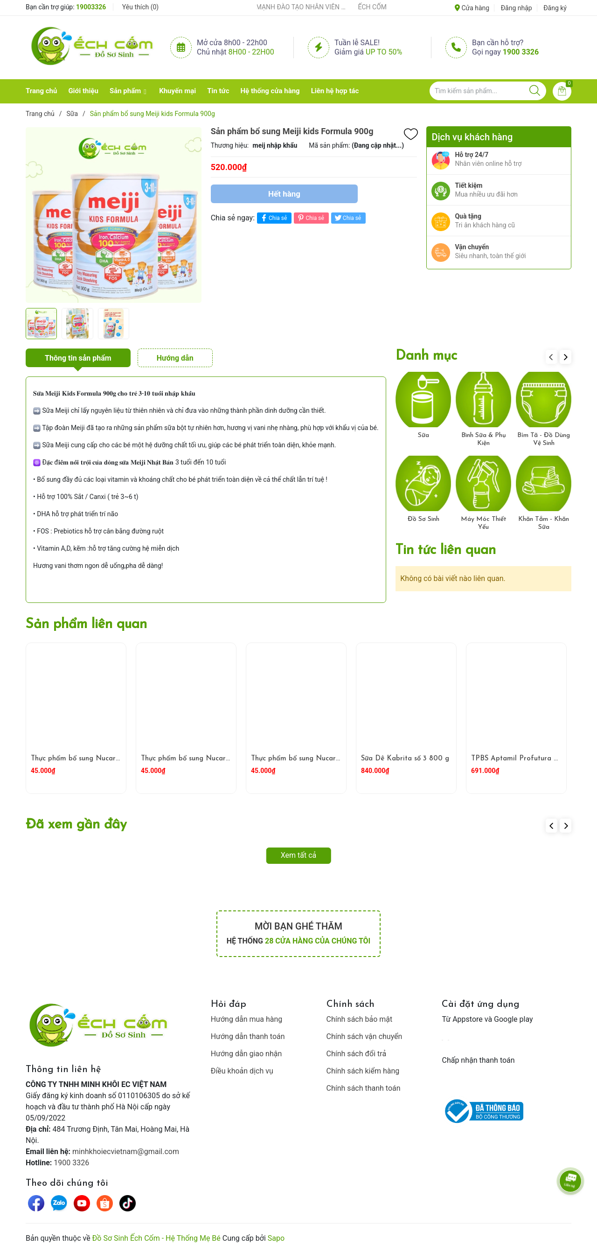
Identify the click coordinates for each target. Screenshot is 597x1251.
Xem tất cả (299, 855)
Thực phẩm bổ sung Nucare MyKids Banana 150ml (223, 758)
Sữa (423, 435)
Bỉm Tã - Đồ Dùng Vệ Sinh (543, 439)
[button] (565, 357)
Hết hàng (284, 193)
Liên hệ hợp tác (335, 91)
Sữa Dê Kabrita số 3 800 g (405, 758)
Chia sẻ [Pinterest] (310, 217)
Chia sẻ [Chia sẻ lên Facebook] (273, 217)
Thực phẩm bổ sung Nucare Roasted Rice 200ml (330, 758)
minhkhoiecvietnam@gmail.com (125, 1151)
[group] (113, 214)
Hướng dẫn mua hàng (247, 1019)
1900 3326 (521, 52)
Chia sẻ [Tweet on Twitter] (347, 217)
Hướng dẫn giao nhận (246, 1053)
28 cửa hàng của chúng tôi (317, 941)
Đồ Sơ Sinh (423, 519)
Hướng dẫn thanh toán (248, 1036)
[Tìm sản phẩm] (488, 91)
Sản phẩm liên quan (86, 624)
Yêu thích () (140, 7)
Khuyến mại (177, 91)
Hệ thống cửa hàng (270, 91)
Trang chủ (41, 91)
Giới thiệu (83, 91)
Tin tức (218, 91)
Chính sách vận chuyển (364, 1036)
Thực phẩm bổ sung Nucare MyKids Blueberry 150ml (116, 758)
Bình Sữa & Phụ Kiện (483, 439)
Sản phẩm (125, 91)
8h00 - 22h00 (251, 52)
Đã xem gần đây (76, 825)
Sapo (276, 1238)
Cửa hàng (472, 8)
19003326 (91, 7)
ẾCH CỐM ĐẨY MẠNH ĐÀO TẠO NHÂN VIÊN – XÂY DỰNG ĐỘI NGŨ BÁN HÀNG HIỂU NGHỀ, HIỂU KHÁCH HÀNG (293, 7)
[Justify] (535, 91)
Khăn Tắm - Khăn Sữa (543, 523)
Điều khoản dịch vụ (242, 1070)
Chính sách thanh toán (363, 1088)
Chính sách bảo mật (359, 1019)
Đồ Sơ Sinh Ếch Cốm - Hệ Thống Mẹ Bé (156, 1238)
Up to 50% (384, 52)
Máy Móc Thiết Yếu (484, 523)
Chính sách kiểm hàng (363, 1070)
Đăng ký (555, 8)
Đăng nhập (516, 8)
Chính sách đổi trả (356, 1053)
